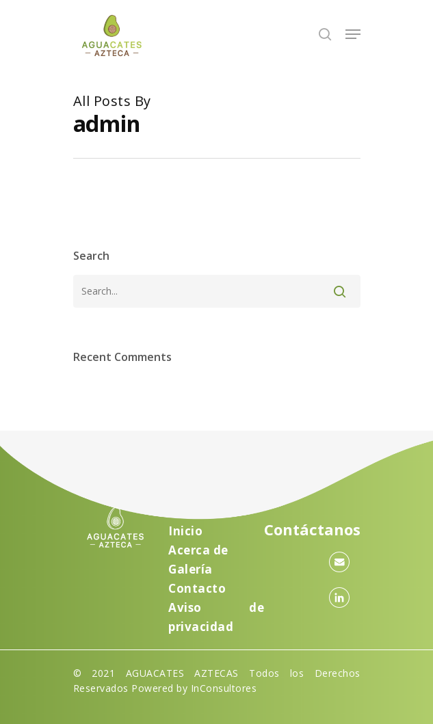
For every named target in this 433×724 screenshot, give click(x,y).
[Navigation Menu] (352, 34)
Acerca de (198, 550)
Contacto (197, 588)
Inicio (185, 531)
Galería (190, 569)
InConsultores (224, 688)
